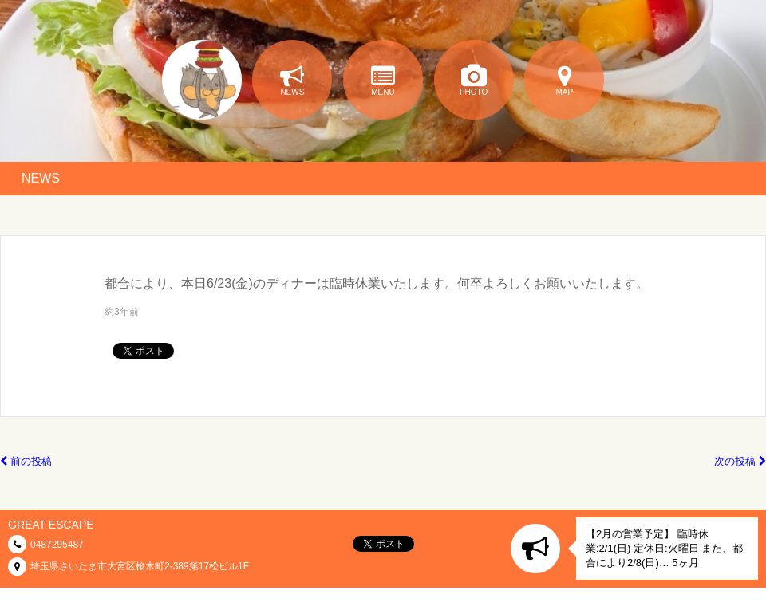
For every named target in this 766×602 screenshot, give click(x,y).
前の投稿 (26, 461)
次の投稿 (740, 461)
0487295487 (57, 544)
